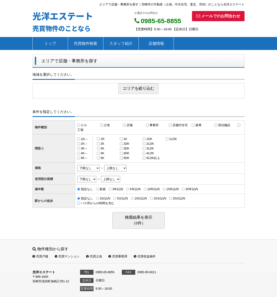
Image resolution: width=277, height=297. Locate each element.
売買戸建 (40, 256)
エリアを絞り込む (138, 88)
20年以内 (191, 189)
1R (103, 139)
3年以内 (117, 189)
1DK (149, 139)
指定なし (87, 189)
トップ (50, 43)
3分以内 (105, 198)
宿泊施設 (224, 125)
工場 (80, 130)
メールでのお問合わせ (218, 16)
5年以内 (135, 189)
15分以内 (160, 198)
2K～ (84, 143)
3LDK (150, 148)
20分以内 (179, 198)
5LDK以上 (153, 158)
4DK (126, 153)
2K (102, 143)
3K (102, 148)
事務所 (154, 125)
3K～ (84, 148)
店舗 (130, 125)
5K (102, 158)
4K (102, 153)
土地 (107, 125)
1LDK (173, 139)
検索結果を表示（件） (138, 220)
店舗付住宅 (180, 125)
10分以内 (141, 198)
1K (125, 139)
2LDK (150, 143)
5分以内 (122, 198)
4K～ (84, 153)
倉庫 (198, 125)
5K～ (84, 158)
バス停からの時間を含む (97, 203)
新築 (103, 189)
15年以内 (172, 189)
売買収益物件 (145, 256)
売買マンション (67, 256)
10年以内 (153, 189)
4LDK (150, 153)
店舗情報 (156, 43)
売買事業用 (117, 256)
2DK (126, 143)
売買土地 (94, 256)
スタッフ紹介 (121, 43)
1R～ (84, 139)
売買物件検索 (85, 43)
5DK (126, 158)
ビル (84, 125)
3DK (126, 148)
